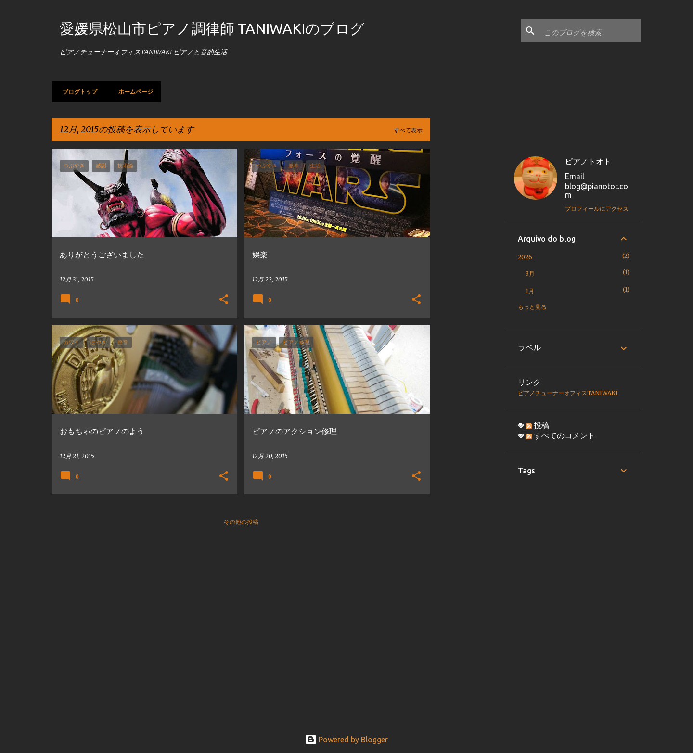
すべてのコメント (560, 435)
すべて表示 (408, 130)
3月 (530, 273)
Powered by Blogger (346, 739)
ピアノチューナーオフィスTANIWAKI (568, 392)
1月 (530, 290)
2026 (525, 257)
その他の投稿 (241, 522)
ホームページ (133, 92)
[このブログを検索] (590, 30)
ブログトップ (77, 92)
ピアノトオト (588, 161)
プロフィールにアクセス (597, 208)
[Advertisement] (468, 293)
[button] (224, 300)
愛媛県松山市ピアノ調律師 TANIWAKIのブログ (212, 28)
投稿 (537, 425)
